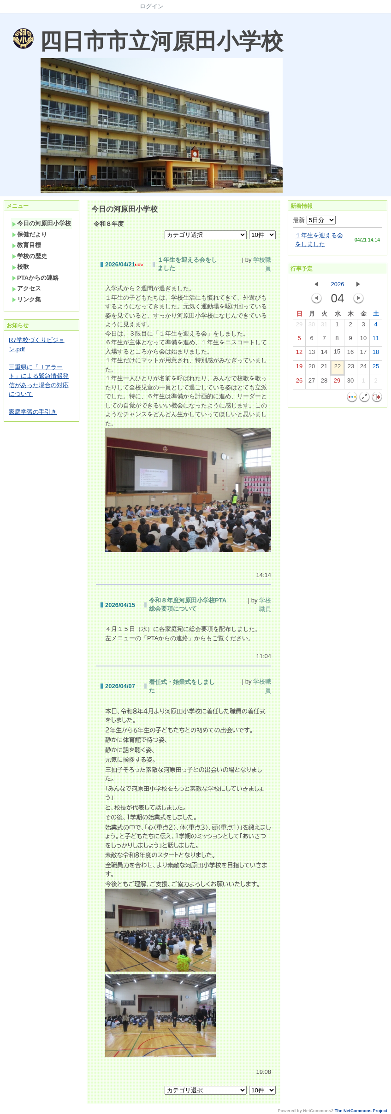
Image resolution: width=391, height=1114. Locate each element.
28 (324, 382)
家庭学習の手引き (33, 411)
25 (376, 368)
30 (311, 326)
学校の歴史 (29, 256)
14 (324, 354)
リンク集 (26, 299)
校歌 (20, 266)
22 (337, 368)
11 (376, 340)
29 (299, 326)
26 (299, 382)
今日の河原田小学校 (41, 223)
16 (350, 354)
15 (337, 353)
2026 (337, 284)
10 (363, 340)
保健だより (29, 234)
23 (351, 368)
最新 (314, 220)
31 (324, 326)
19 (299, 368)
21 (324, 368)
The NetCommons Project (361, 1110)
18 (376, 354)
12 (299, 354)
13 (311, 354)
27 (311, 382)
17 (363, 354)
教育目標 (26, 245)
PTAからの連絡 (35, 277)
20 (311, 368)
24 (363, 368)
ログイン (152, 6)
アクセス (26, 288)
